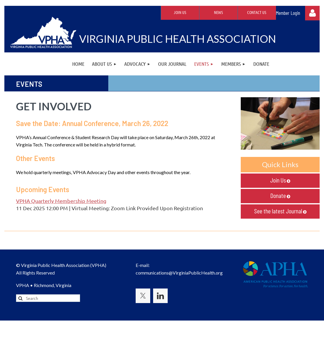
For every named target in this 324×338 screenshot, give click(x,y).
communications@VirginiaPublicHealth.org (179, 272)
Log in (312, 13)
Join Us (180, 12)
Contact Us (256, 12)
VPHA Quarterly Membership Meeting (61, 201)
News (218, 12)
